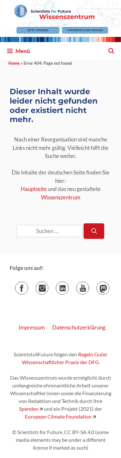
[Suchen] (94, 231)
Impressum (32, 327)
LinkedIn (68, 286)
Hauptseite (34, 188)
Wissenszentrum (60, 197)
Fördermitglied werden (85, 30)
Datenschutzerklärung (79, 327)
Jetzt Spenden (37, 30)
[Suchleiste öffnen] (111, 51)
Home (14, 63)
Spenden (28, 409)
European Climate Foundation (58, 416)
